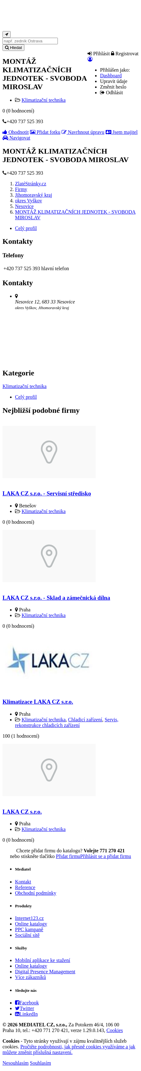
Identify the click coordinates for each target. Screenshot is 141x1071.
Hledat (13, 47)
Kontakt (23, 881)
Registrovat (124, 53)
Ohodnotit (16, 132)
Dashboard (111, 75)
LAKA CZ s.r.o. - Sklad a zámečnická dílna (56, 597)
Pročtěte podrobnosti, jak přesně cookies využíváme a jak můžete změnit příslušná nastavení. (69, 1049)
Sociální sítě (27, 935)
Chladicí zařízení (85, 719)
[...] (30, 41)
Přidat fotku (45, 132)
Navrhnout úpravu (83, 132)
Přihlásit (99, 53)
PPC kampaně (29, 929)
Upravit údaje (114, 81)
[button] (90, 59)
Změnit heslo (113, 87)
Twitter (24, 1008)
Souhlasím (40, 1063)
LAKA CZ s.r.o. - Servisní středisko (47, 493)
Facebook (27, 1002)
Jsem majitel (122, 132)
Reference (25, 887)
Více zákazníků (30, 977)
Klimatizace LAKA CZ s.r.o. (38, 701)
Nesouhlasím (16, 1063)
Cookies (115, 1030)
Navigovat (16, 137)
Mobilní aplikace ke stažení (42, 960)
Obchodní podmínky (35, 893)
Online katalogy (31, 923)
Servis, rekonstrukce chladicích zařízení (66, 722)
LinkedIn (26, 1014)
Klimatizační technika (44, 100)
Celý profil (26, 228)
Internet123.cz (29, 918)
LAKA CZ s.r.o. (22, 811)
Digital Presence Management (45, 971)
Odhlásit (111, 92)
